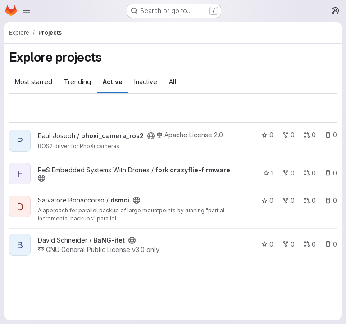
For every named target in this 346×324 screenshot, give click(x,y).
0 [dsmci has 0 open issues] (331, 200)
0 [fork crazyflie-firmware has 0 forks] (288, 173)
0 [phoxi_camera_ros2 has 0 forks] (288, 135)
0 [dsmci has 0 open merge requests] (310, 200)
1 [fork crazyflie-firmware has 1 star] (268, 173)
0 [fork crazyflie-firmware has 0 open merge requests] (310, 173)
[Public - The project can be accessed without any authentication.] (151, 136)
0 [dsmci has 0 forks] (288, 200)
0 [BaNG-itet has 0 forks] (288, 244)
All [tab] (173, 82)
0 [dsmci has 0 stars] (267, 200)
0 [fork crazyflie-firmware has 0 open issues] (331, 173)
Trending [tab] (77, 82)
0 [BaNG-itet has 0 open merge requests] (310, 244)
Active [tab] (113, 82)
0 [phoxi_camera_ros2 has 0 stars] (267, 135)
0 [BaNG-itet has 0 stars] (267, 244)
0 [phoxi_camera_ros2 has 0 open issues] (331, 135)
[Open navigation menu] (26, 11)
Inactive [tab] (145, 82)
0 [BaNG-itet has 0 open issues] (331, 244)
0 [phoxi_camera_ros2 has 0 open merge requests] (310, 135)
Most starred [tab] (33, 82)
